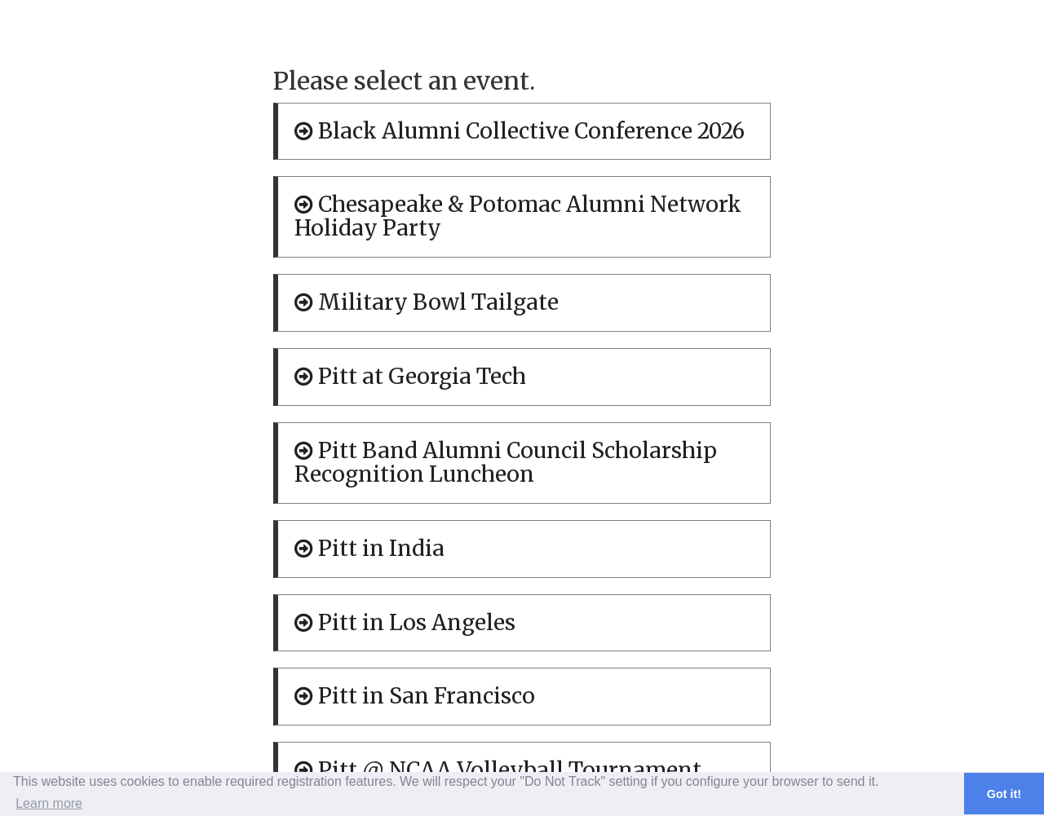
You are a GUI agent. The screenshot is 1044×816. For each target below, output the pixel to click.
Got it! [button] (1004, 794)
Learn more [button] (48, 803)
